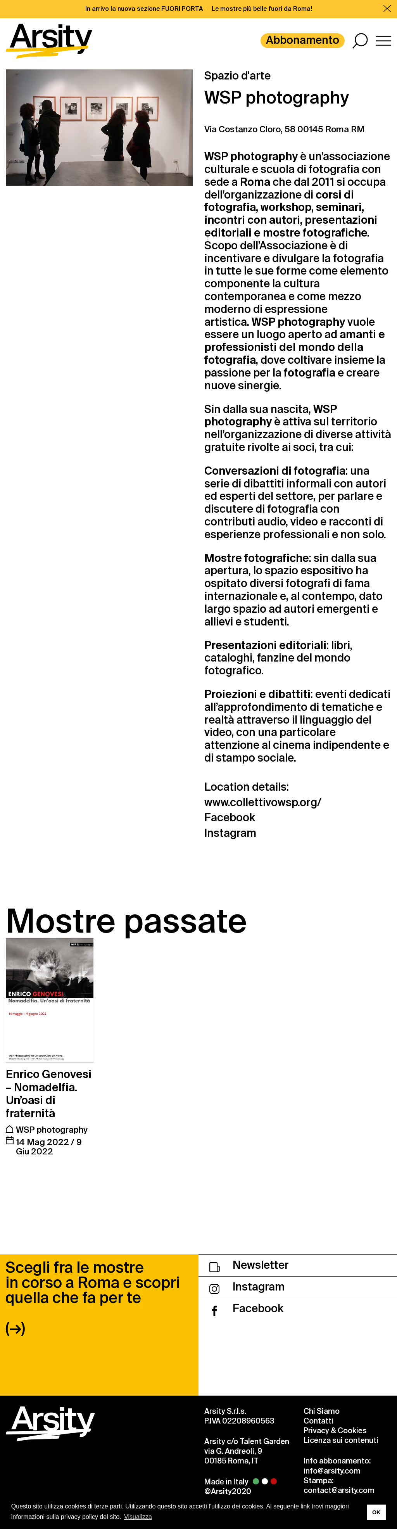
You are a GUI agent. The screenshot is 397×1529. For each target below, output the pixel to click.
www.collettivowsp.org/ (262, 802)
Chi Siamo (322, 1411)
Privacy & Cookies (335, 1431)
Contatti (318, 1421)
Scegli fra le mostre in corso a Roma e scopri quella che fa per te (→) (92, 1298)
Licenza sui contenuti (341, 1440)
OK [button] (376, 1512)
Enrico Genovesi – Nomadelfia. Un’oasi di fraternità (48, 1094)
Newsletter (249, 1265)
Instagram (230, 833)
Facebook (229, 818)
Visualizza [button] (138, 1516)
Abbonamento (302, 40)
